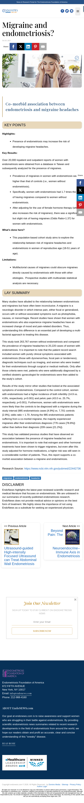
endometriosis (21, 478)
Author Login (42, 786)
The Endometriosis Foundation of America (52, 2)
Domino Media (54, 785)
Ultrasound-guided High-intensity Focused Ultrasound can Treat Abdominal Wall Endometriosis (20, 556)
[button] (42, 603)
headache (35, 478)
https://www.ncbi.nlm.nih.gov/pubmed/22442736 (52, 468)
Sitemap (65, 785)
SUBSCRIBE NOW (42, 631)
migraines (7, 478)
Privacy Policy (75, 785)
